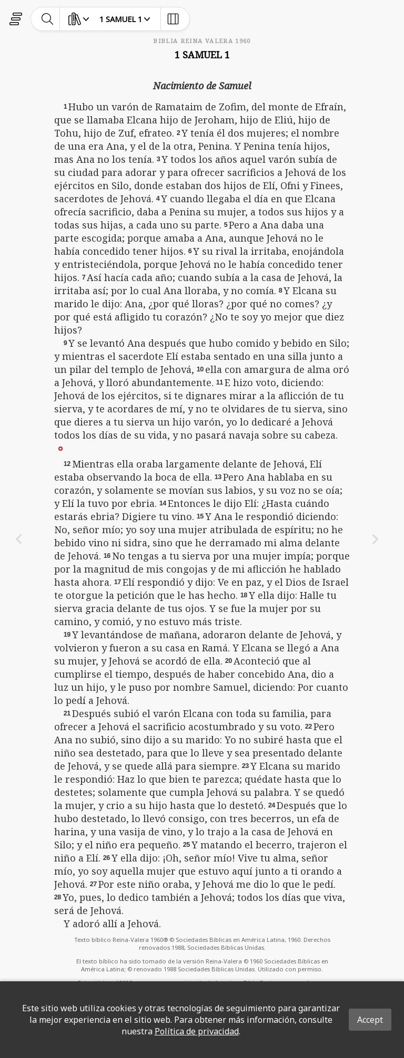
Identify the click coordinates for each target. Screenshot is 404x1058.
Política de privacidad (197, 1031)
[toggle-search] (47, 18)
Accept (370, 1019)
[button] (60, 448)
